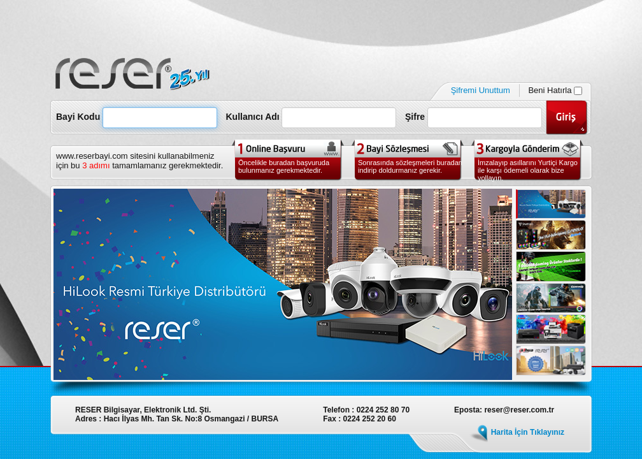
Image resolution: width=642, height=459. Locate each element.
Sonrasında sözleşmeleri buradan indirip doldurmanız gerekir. (410, 166)
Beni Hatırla (555, 90)
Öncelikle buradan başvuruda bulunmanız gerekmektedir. (283, 166)
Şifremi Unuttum (480, 90)
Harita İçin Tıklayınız (527, 432)
